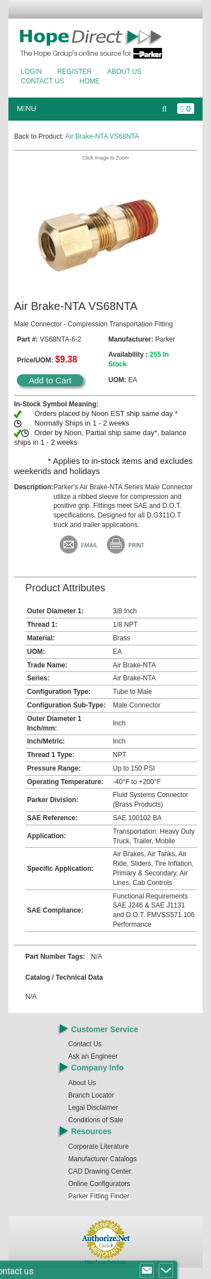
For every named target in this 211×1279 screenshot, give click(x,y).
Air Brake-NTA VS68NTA (102, 136)
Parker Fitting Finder (98, 1196)
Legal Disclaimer (93, 1108)
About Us (124, 72)
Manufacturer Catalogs (102, 1159)
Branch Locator (91, 1095)
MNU (26, 108)
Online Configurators (99, 1184)
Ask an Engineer (93, 1056)
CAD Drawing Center (99, 1171)
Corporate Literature (98, 1146)
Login (31, 72)
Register (74, 72)
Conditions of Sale (95, 1120)
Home (89, 81)
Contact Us (42, 81)
